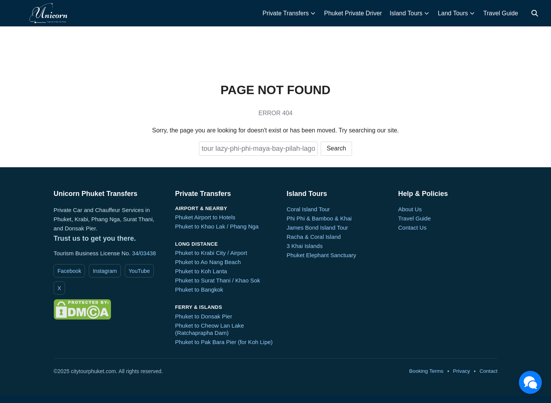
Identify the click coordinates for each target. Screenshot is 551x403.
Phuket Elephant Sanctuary (321, 255)
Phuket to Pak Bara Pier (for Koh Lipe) (223, 342)
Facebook (70, 271)
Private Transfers (285, 13)
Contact (488, 371)
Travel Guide (500, 13)
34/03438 (144, 253)
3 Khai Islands (305, 246)
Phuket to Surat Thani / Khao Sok (217, 280)
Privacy (460, 371)
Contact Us (412, 227)
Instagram (108, 271)
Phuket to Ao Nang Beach (208, 262)
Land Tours (453, 13)
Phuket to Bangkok (199, 289)
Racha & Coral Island (314, 236)
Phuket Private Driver (353, 13)
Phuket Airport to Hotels (205, 217)
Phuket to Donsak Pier (203, 316)
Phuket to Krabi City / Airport (211, 253)
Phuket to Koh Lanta (201, 271)
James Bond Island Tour (317, 227)
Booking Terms (424, 371)
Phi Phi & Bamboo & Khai (319, 218)
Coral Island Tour (308, 209)
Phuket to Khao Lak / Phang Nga (217, 226)
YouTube (144, 271)
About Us (410, 209)
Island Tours (406, 13)
